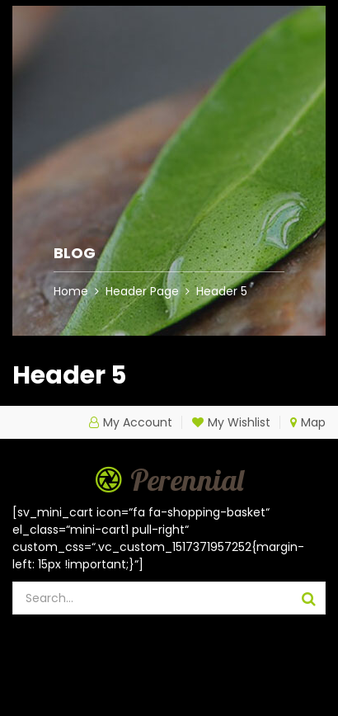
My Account (137, 422)
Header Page (142, 291)
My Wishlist (231, 422)
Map (308, 422)
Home (71, 291)
